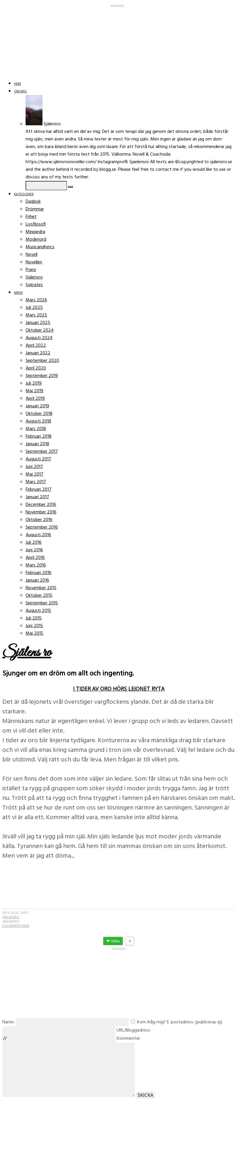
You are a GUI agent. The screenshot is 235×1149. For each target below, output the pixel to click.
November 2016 (41, 512)
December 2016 (41, 504)
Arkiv (18, 292)
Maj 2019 (34, 391)
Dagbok (33, 201)
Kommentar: (129, 1038)
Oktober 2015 (39, 595)
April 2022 (36, 345)
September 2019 (42, 376)
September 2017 (42, 451)
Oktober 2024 (40, 330)
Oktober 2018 (39, 414)
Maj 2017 (34, 474)
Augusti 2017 (38, 459)
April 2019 (35, 398)
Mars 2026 (36, 300)
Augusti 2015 (38, 611)
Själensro (34, 277)
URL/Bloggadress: (134, 1030)
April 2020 (36, 368)
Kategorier (24, 194)
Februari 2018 (38, 436)
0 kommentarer (15, 925)
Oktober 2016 (39, 520)
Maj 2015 (34, 633)
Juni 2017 (34, 467)
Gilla (115, 941)
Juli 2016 (34, 542)
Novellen (34, 262)
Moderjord (36, 239)
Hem (17, 83)
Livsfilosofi (36, 224)
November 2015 (41, 588)
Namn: (8, 1022)
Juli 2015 (34, 618)
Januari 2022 (38, 353)
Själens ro (26, 652)
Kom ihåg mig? (151, 1022)
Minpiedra (35, 232)
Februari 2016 (38, 573)
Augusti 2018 (38, 421)
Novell (32, 254)
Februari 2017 (38, 489)
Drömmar (35, 209)
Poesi (31, 270)
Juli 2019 (34, 383)
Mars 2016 (36, 565)
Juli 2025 (34, 308)
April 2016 (35, 558)
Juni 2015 (34, 626)
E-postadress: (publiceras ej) (194, 1022)
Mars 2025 (36, 315)
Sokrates (34, 285)
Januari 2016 (37, 580)
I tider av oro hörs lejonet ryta (118, 688)
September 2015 (42, 603)
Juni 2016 (34, 550)
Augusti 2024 (39, 338)
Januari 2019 (37, 406)
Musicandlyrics (40, 247)
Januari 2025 (38, 323)
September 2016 (42, 527)
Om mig (20, 91)
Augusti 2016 (38, 535)
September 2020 (42, 361)
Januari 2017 (37, 497)
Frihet (31, 217)
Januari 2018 (37, 444)
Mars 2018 (36, 429)
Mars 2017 (36, 482)
